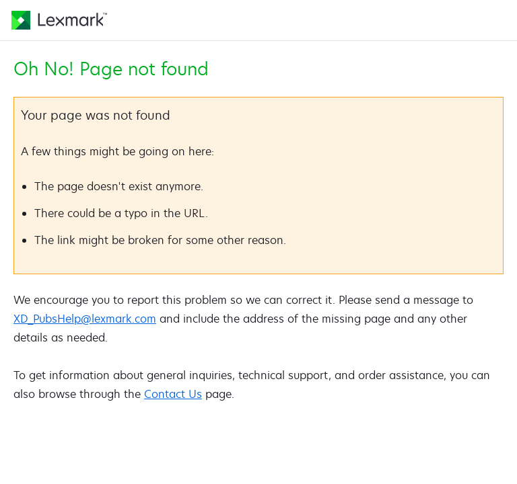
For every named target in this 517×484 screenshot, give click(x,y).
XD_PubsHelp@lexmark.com (84, 318)
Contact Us (173, 394)
